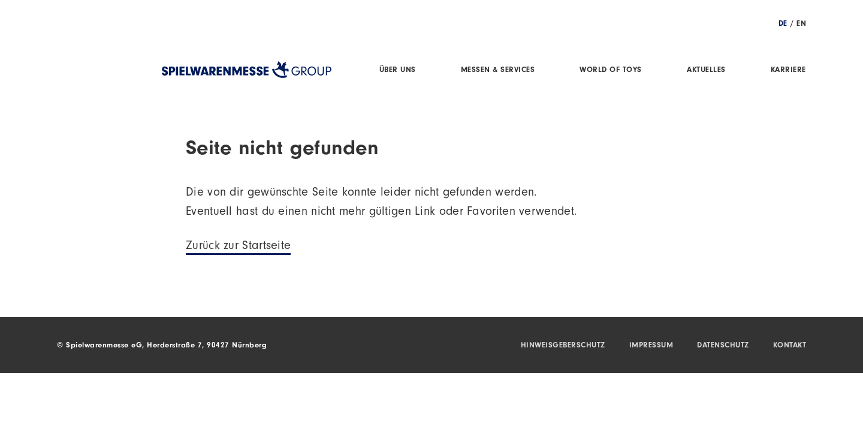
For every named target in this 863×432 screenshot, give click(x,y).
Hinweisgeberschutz (563, 346)
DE (782, 24)
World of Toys (611, 70)
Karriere (788, 70)
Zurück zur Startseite (238, 247)
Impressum (651, 346)
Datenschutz (723, 346)
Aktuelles (706, 70)
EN (801, 24)
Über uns (397, 70)
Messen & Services (498, 70)
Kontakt (790, 346)
